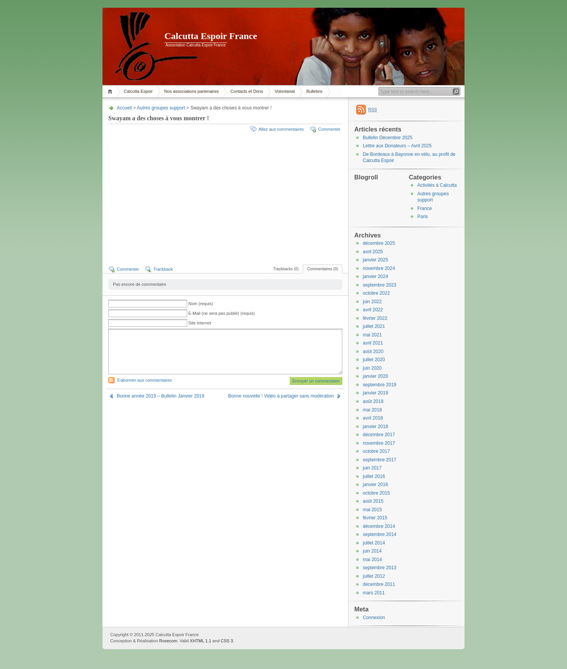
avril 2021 (373, 343)
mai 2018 (372, 410)
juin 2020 (372, 368)
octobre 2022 (376, 293)
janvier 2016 (375, 484)
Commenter (329, 129)
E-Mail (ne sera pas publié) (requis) (221, 313)
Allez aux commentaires (281, 129)
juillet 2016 (374, 476)
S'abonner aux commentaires (144, 380)
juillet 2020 (374, 359)
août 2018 (373, 401)
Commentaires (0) (322, 269)
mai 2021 (372, 335)
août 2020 (373, 351)
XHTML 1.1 (200, 640)
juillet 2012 (374, 576)
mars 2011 (374, 593)
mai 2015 (372, 509)
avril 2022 (373, 309)
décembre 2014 (379, 526)
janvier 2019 (375, 393)
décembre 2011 (379, 584)
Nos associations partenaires (191, 91)
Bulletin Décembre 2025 (387, 137)
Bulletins (314, 91)
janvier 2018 (375, 426)
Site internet (199, 323)
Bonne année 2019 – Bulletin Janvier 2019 (160, 396)
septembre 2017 (379, 459)
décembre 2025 (379, 243)
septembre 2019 (379, 384)
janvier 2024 (375, 276)
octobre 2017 (376, 451)
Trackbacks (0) (286, 269)
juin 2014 (372, 551)
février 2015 (375, 518)
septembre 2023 (379, 285)
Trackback (162, 269)
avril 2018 (373, 418)
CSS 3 (227, 640)
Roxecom (168, 640)
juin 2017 (372, 468)
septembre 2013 (379, 567)
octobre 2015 (376, 493)
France (424, 208)
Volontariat (285, 91)
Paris (422, 216)
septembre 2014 (379, 534)
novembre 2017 (379, 443)
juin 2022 (372, 301)
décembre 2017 (379, 434)
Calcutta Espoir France (210, 36)
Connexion (374, 617)
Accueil (111, 91)
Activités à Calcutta (437, 185)
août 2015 (373, 501)
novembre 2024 (379, 268)
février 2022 (375, 318)
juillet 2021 (374, 326)
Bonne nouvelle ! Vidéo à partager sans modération (281, 396)
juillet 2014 (374, 543)
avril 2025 (373, 251)
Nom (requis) (200, 303)
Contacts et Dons (247, 91)
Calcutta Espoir (138, 91)
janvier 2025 (375, 260)
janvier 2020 (375, 376)
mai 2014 (372, 559)
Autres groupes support (161, 108)
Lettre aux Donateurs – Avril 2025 (397, 145)
